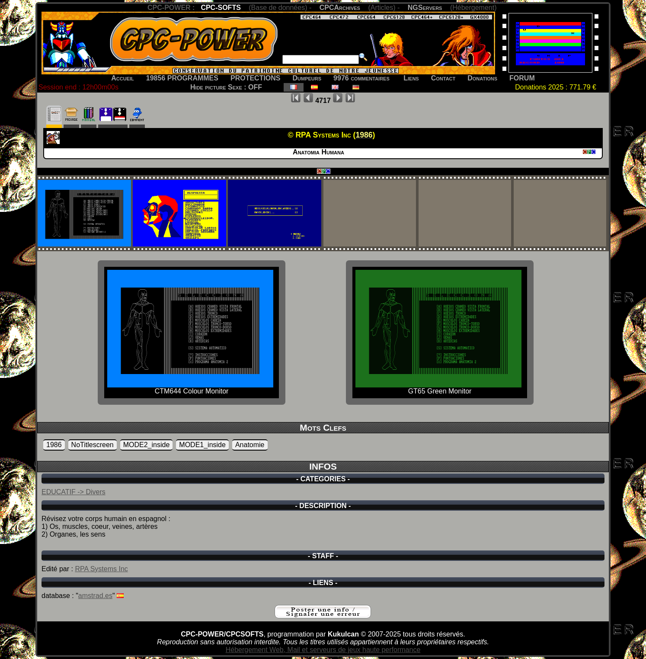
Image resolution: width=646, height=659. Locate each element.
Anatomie (250, 444)
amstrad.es (95, 595)
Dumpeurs (307, 78)
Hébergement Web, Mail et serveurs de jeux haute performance (323, 649)
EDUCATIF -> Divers (74, 492)
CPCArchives (340, 7)
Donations (482, 78)
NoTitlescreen (92, 444)
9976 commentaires (361, 78)
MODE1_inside (202, 444)
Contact (443, 78)
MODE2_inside (146, 444)
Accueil (122, 78)
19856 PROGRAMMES (182, 78)
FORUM (522, 78)
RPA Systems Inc (101, 569)
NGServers (425, 7)
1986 (54, 444)
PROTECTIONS (255, 78)
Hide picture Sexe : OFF (226, 87)
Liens (411, 78)
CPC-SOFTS (220, 7)
